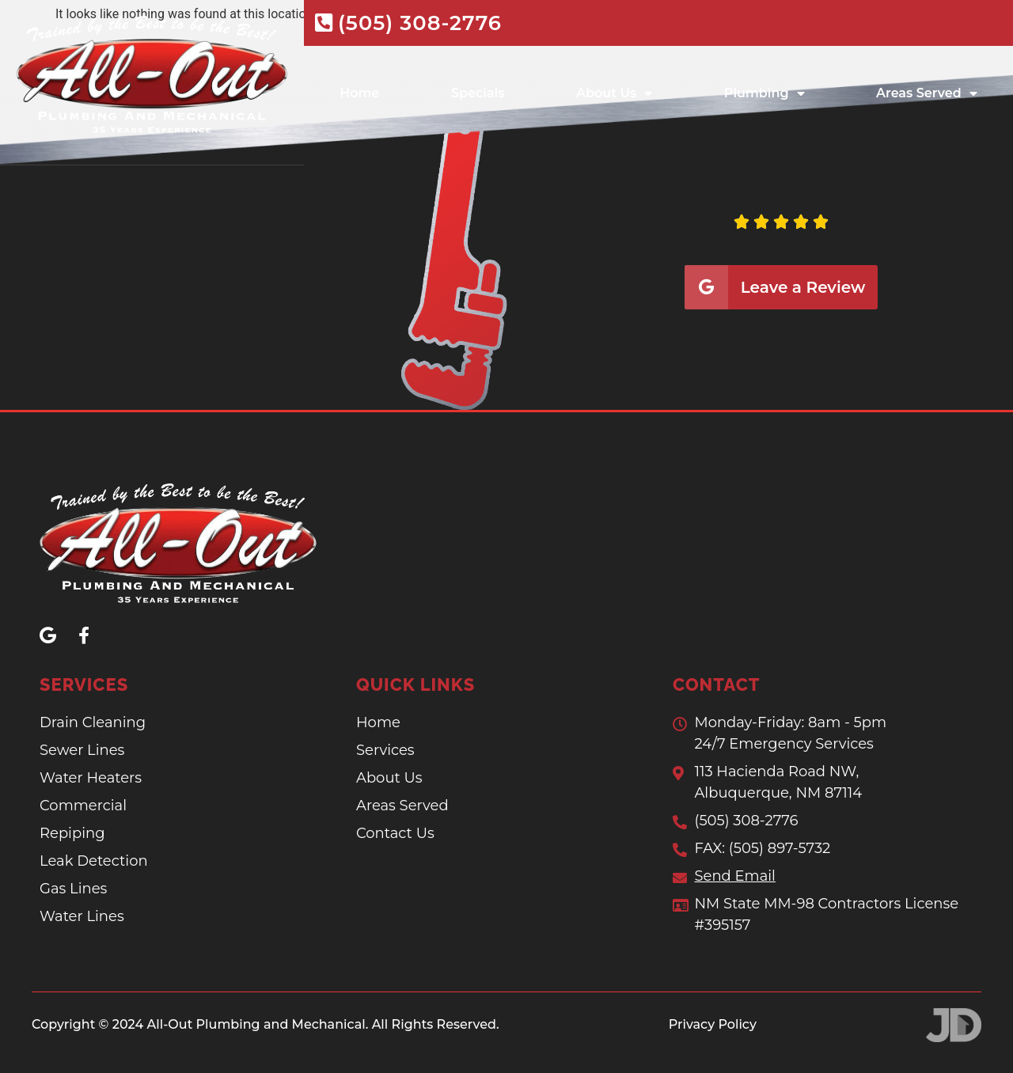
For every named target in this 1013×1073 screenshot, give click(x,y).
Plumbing (764, 92)
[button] (581, 248)
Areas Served (926, 92)
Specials (477, 91)
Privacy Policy (713, 1023)
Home (359, 91)
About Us (614, 92)
